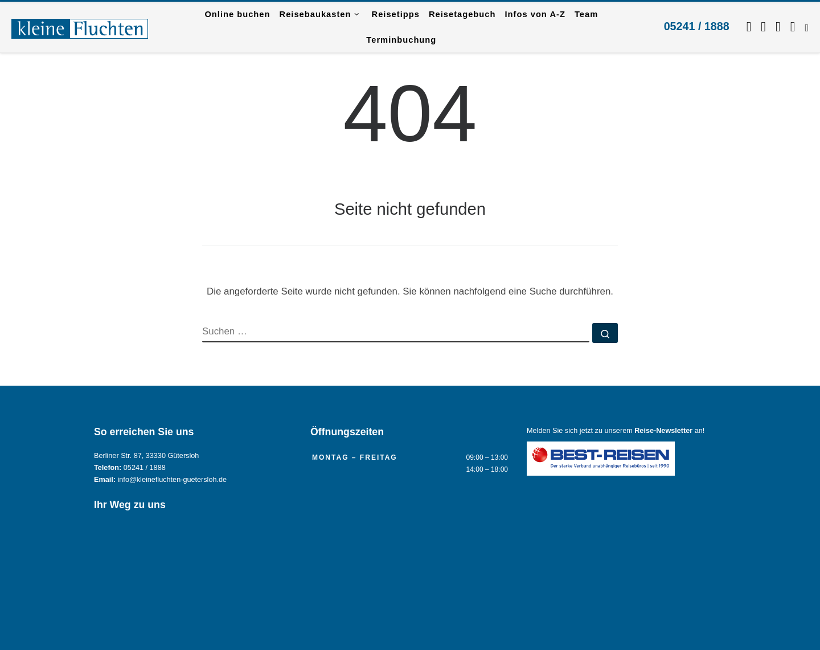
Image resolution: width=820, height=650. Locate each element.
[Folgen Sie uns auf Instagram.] (763, 27)
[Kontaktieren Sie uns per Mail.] (793, 27)
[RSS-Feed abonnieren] (807, 27)
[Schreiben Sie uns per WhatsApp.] (778, 27)
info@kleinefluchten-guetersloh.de (172, 480)
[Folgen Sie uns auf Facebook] (749, 27)
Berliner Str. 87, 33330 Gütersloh (146, 456)
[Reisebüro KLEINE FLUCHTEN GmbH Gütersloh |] (79, 27)
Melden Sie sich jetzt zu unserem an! (615, 431)
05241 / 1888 (696, 26)
